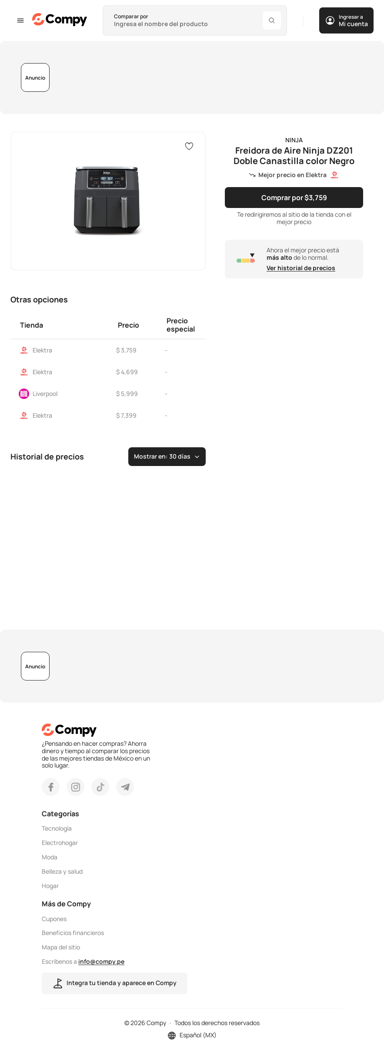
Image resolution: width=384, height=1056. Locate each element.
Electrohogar (60, 843)
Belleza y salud (62, 871)
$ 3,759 (126, 350)
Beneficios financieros (73, 933)
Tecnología (57, 828)
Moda (49, 857)
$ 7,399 (126, 415)
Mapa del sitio (61, 947)
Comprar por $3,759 (294, 197)
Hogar (50, 886)
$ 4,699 (127, 372)
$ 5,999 (127, 393)
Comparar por (131, 16)
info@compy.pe (101, 961)
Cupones (54, 919)
